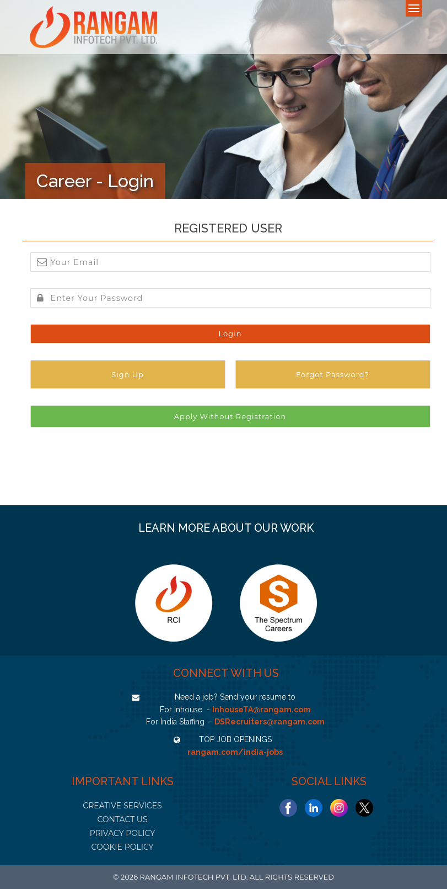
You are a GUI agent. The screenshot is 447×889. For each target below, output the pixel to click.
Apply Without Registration (230, 416)
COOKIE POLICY (122, 847)
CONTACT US (122, 819)
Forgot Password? (332, 374)
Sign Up (127, 374)
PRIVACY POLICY (122, 833)
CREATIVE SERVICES (122, 806)
